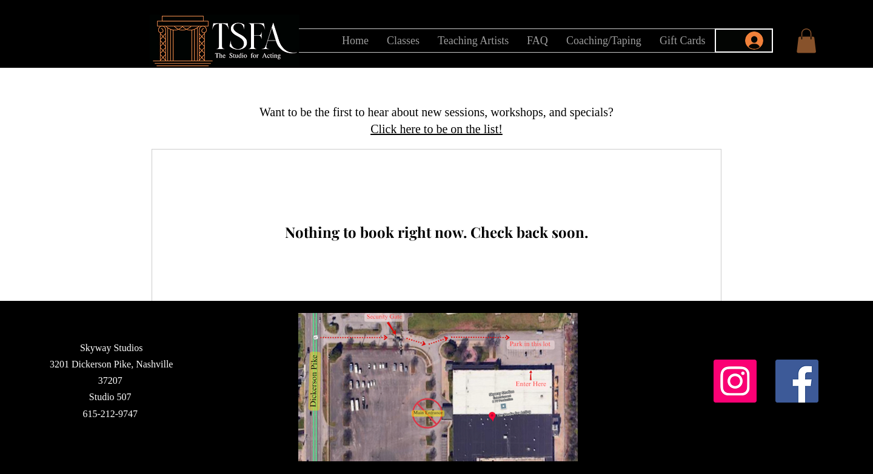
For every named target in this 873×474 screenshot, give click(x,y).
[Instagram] (735, 381)
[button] (806, 40)
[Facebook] (796, 381)
